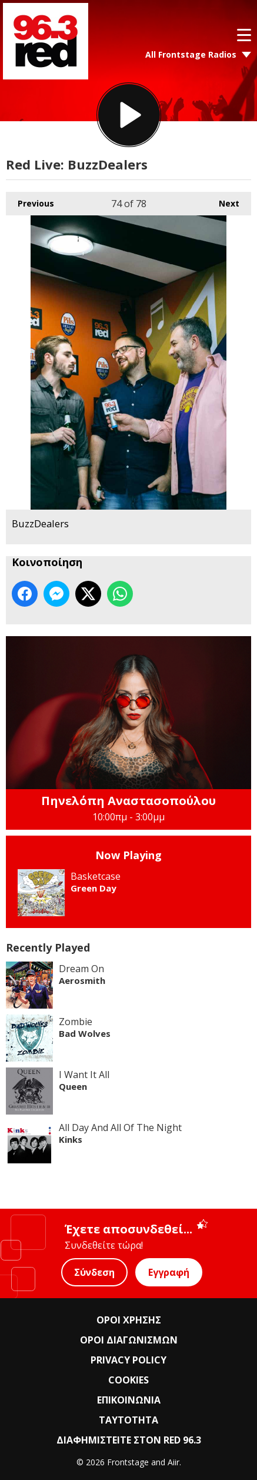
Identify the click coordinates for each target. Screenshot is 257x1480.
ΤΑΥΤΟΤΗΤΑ (128, 1420)
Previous (30, 200)
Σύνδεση (94, 1272)
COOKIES (128, 1379)
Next (223, 200)
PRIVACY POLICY (128, 1359)
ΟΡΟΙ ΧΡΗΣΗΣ (128, 1319)
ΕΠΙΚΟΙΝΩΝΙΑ (129, 1399)
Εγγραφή (168, 1272)
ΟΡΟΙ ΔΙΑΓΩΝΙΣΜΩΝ (129, 1339)
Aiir (173, 1462)
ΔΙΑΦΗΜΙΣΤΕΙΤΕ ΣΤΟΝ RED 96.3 (128, 1440)
